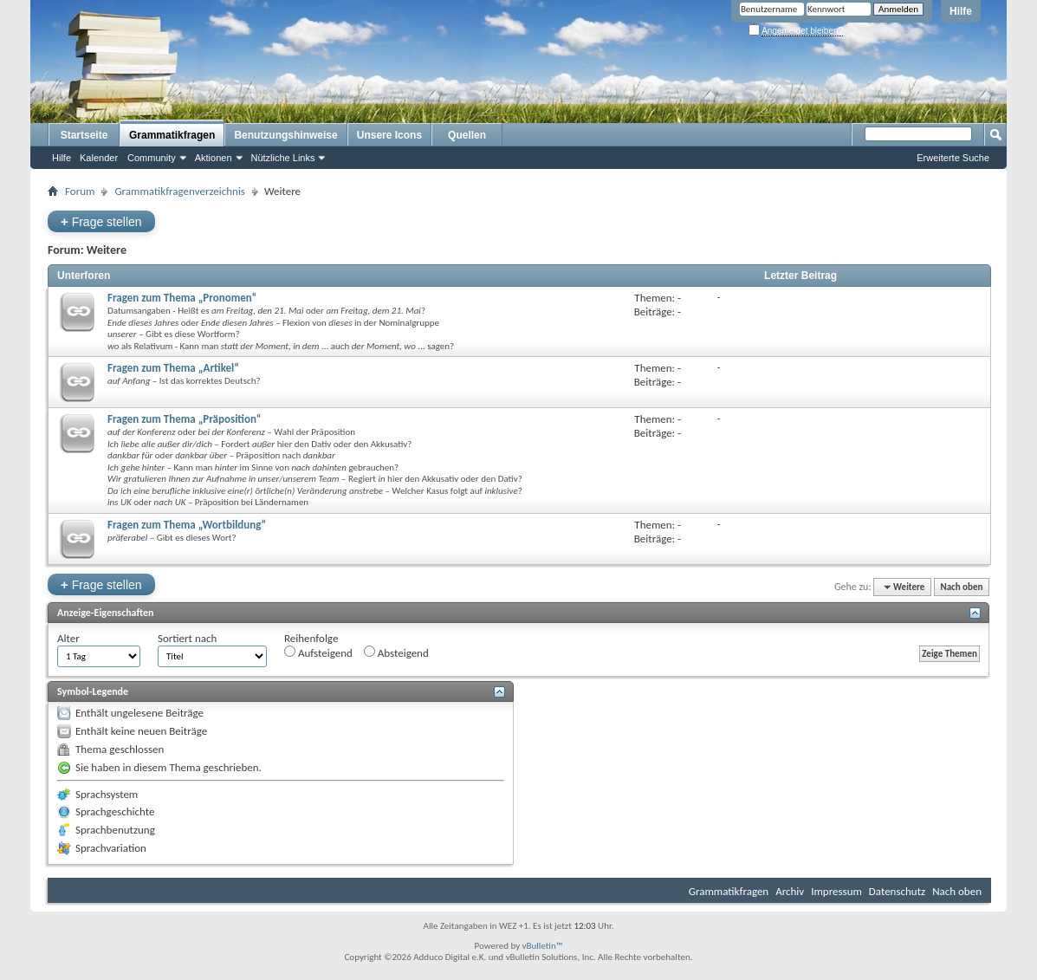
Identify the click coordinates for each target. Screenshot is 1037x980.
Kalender (99, 158)
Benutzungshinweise (285, 135)
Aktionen (213, 158)
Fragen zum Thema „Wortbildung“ (186, 524)
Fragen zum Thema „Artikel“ (173, 367)
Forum (79, 191)
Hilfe (961, 11)
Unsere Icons (389, 135)
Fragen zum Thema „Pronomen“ (181, 297)
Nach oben (961, 587)
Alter (68, 638)
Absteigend (396, 652)
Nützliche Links (283, 158)
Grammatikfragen (172, 135)
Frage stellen (101, 221)
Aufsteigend (318, 652)
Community (151, 158)
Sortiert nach (187, 638)
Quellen (467, 135)
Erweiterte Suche (953, 158)
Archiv (789, 891)
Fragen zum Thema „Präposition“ (184, 418)
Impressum (836, 891)
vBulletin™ (542, 945)
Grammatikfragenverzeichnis (179, 191)
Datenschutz (897, 891)
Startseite (84, 135)
